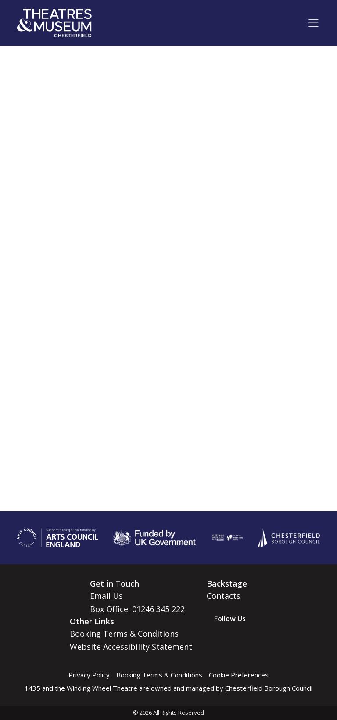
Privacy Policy (89, 674)
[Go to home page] (54, 23)
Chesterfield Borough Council (268, 688)
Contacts (223, 595)
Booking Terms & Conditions (124, 633)
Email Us (106, 595)
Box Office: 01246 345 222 (137, 609)
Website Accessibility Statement (131, 646)
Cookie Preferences (239, 674)
